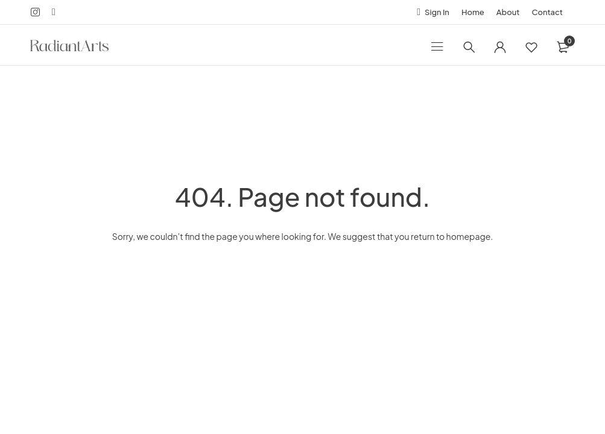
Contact (547, 12)
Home (472, 12)
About (508, 12)
